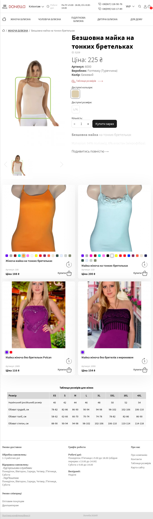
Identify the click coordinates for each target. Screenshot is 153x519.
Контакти (136, 459)
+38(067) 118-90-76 (110, 4)
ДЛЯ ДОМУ (136, 19)
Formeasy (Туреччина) (102, 71)
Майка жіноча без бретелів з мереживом (107, 357)
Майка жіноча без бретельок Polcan (28, 357)
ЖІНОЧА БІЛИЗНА (21, 19)
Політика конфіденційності (16, 515)
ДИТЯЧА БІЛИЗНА (107, 19)
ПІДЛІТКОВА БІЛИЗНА (78, 19)
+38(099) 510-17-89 (110, 8)
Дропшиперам (10, 505)
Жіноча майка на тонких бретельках (29, 260)
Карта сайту (137, 467)
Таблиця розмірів (89, 80)
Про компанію (139, 455)
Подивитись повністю (90, 151)
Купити (65, 273)
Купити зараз (104, 124)
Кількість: (77, 118)
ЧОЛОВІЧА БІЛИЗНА (49, 19)
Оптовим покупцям (13, 501)
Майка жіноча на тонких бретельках (105, 265)
